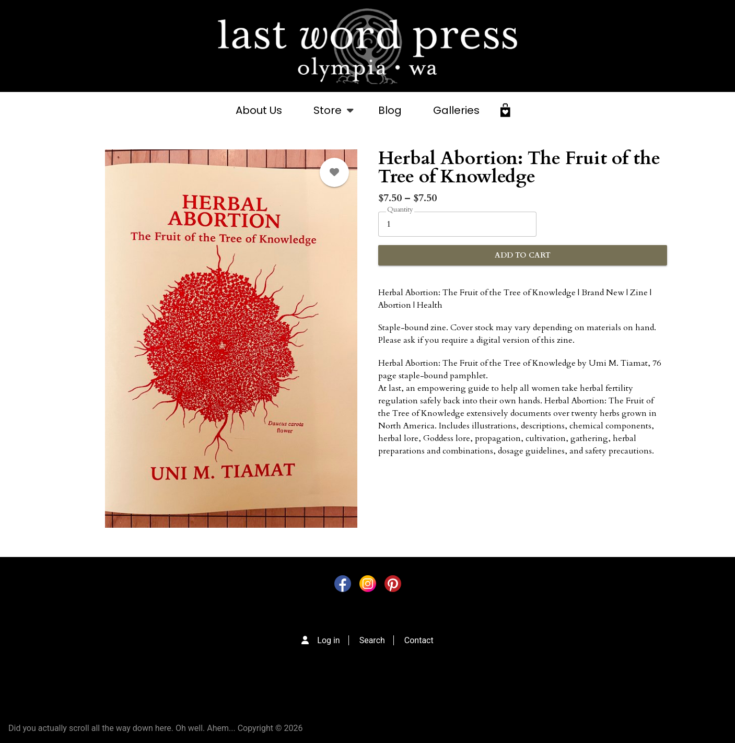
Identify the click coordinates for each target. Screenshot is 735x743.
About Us (259, 110)
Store (327, 116)
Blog (390, 110)
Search (372, 640)
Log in (328, 640)
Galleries (456, 110)
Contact (419, 640)
